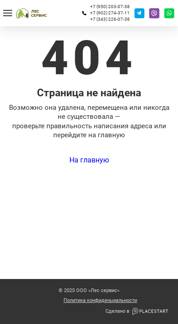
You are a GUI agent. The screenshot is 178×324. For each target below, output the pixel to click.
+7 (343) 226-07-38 (110, 19)
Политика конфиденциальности (100, 300)
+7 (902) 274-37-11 (110, 12)
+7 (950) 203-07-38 (110, 6)
